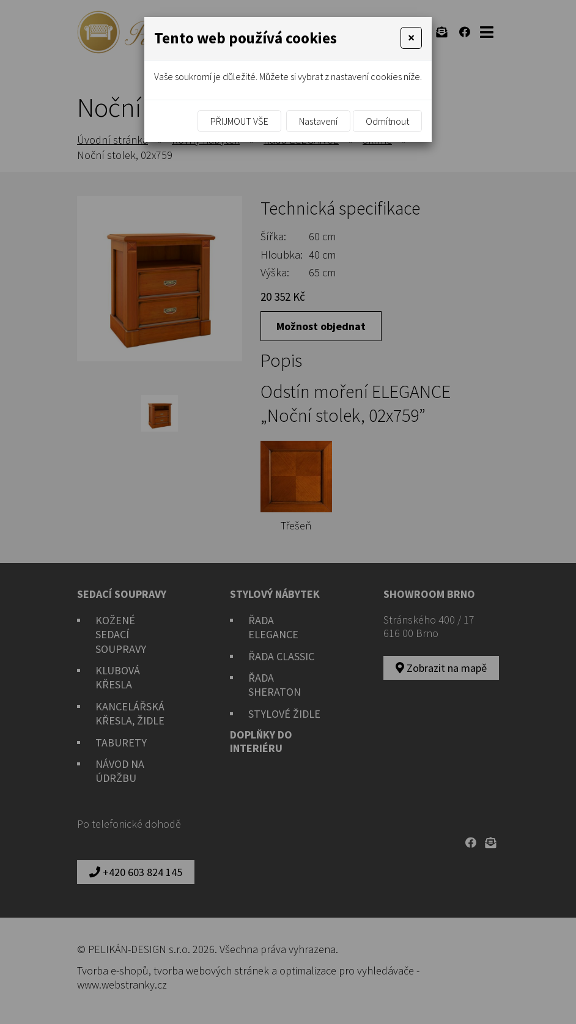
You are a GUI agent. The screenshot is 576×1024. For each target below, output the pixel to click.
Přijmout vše (239, 121)
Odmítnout (387, 121)
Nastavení (318, 121)
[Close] (411, 38)
